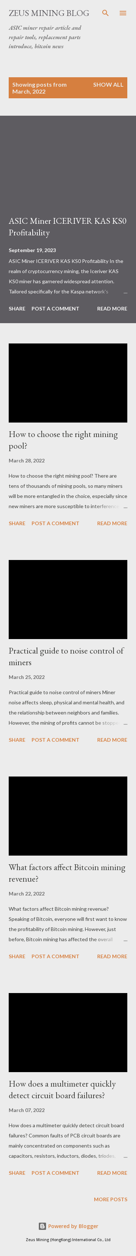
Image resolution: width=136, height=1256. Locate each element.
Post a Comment (55, 308)
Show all (108, 84)
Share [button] (17, 308)
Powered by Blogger (68, 1226)
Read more (112, 308)
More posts (110, 1199)
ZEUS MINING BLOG (49, 12)
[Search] (105, 13)
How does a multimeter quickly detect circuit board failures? (62, 1089)
